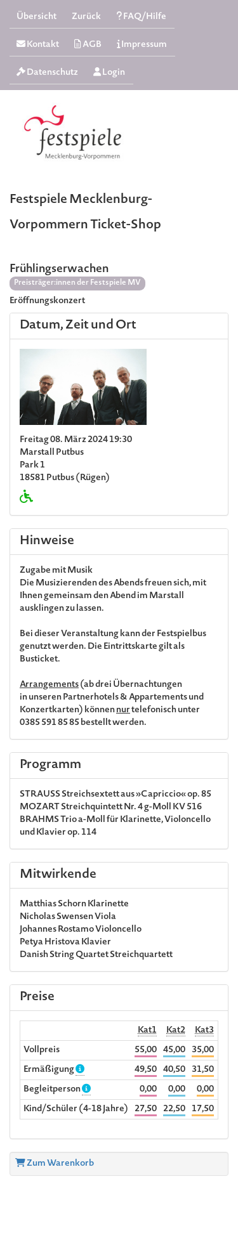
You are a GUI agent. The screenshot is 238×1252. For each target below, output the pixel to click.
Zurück (86, 17)
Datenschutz (47, 72)
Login (109, 72)
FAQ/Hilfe (141, 16)
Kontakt (38, 44)
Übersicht (36, 17)
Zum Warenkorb (54, 1164)
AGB (88, 44)
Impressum (142, 44)
